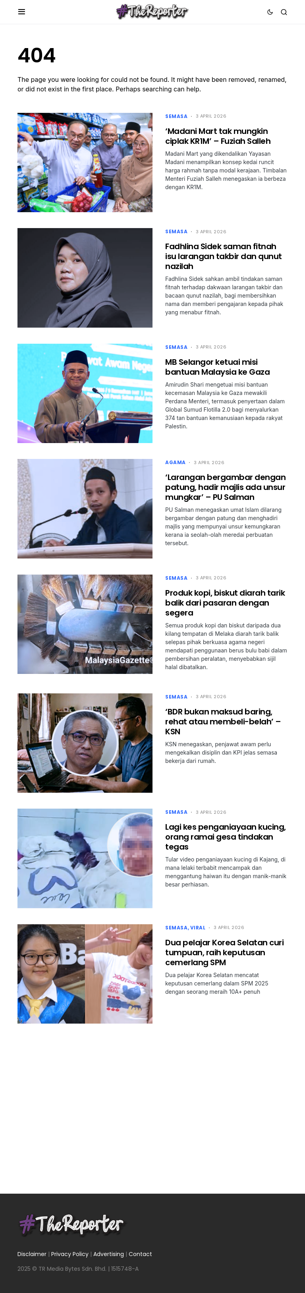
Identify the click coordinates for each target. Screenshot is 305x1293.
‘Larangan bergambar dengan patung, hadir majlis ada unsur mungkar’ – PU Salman (225, 487)
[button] (21, 12)
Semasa (176, 116)
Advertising (108, 1254)
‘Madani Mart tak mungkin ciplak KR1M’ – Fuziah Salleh (217, 136)
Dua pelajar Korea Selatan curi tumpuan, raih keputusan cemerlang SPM (224, 952)
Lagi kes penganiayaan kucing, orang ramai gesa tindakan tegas (225, 836)
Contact (140, 1254)
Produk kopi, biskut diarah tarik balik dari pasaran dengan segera (225, 602)
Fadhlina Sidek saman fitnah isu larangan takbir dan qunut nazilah (223, 256)
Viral (198, 927)
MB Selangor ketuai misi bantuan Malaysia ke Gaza (217, 366)
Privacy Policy (70, 1254)
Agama (175, 462)
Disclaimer (31, 1254)
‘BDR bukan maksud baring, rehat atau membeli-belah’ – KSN (223, 721)
